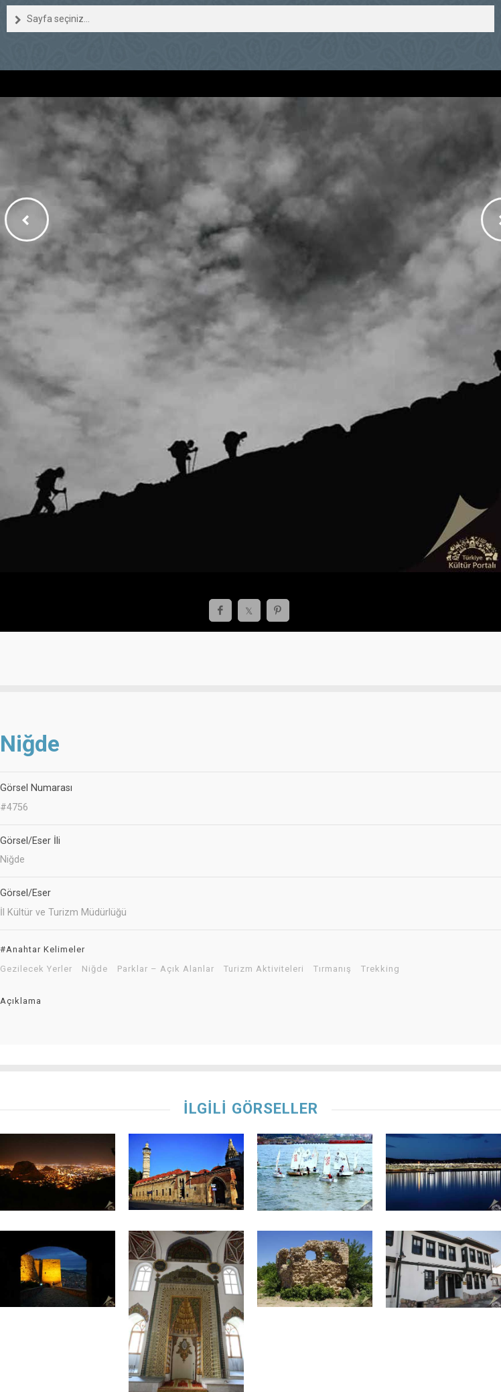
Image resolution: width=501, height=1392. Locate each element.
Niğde (95, 969)
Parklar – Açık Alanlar (165, 969)
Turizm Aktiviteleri (264, 969)
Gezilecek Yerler (36, 969)
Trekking (380, 969)
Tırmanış (332, 969)
